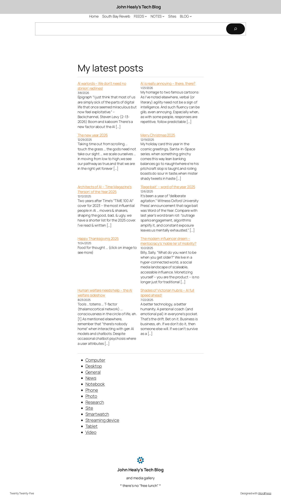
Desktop (93, 366)
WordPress (264, 493)
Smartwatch (97, 414)
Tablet (91, 426)
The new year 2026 (93, 135)
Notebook (95, 384)
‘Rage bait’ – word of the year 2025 (167, 186)
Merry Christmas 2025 (157, 135)
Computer (95, 360)
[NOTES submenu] (163, 16)
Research (94, 402)
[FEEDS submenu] (146, 16)
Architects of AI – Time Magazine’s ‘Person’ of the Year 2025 (105, 189)
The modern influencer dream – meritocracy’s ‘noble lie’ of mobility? (168, 241)
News (90, 378)
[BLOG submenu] (191, 16)
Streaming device (102, 420)
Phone (91, 390)
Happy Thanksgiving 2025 (98, 238)
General (93, 372)
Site (89, 408)
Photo (91, 396)
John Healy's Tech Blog (138, 7)
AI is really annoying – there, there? (167, 83)
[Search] (235, 28)
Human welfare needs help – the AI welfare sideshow (105, 292)
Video (91, 432)
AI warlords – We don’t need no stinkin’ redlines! (102, 86)
